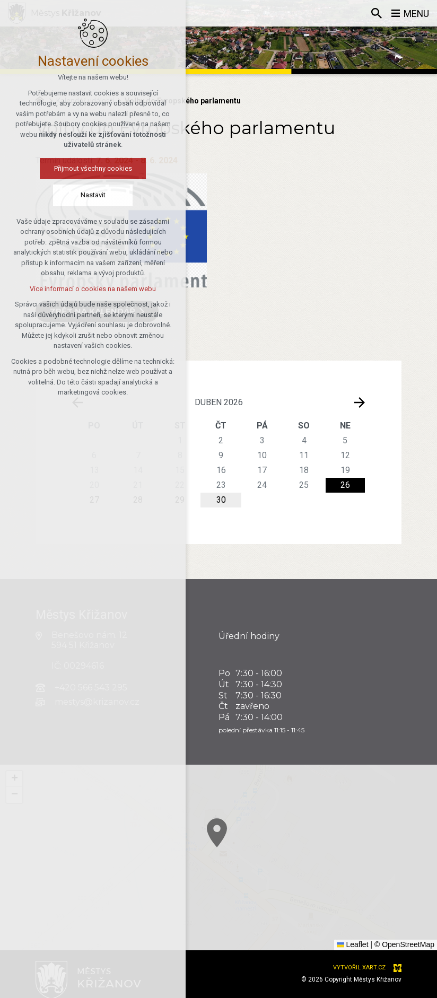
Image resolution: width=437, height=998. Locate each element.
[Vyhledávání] (376, 13)
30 (221, 500)
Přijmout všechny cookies (58, 168)
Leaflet (353, 944)
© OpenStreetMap (404, 944)
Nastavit (58, 195)
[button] (14, 779)
